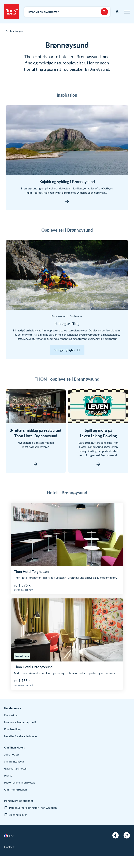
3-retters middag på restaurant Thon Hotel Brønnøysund (35, 433)
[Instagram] (127, 835)
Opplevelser (76, 316)
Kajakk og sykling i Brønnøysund (67, 181)
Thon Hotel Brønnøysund (33, 667)
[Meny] (127, 12)
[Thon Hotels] (11, 11)
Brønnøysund (58, 316)
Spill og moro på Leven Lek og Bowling (98, 433)
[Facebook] (115, 835)
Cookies (9, 846)
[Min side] (117, 12)
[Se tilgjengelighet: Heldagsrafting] (67, 350)
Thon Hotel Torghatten (31, 571)
